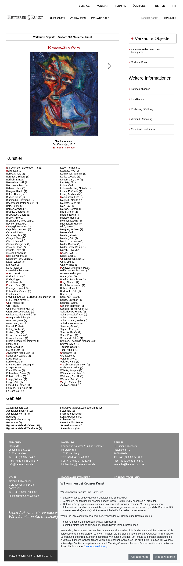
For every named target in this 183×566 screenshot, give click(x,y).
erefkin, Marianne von (73, 364)
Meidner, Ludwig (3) (71, 220)
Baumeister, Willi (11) (17, 182)
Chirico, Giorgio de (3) (18, 244)
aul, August (13, 302)
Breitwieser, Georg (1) (18, 214)
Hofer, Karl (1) (13, 344)
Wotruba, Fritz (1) (69, 379)
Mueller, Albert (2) (70, 235)
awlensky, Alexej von (18, 352)
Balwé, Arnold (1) (15, 173)
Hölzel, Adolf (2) (15, 347)
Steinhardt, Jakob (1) (71, 338)
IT (169, 5)
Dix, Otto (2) (12, 264)
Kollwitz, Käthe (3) (16, 376)
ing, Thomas (68, 282)
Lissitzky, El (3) (68, 182)
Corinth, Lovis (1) (15, 250)
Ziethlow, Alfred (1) (70, 385)
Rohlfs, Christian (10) (71, 299)
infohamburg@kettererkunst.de (78, 464)
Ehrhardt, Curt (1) (15, 276)
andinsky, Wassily (17, 355)
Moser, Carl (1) (68, 232)
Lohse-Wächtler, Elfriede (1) (75, 188)
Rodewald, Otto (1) (70, 291)
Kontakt (102, 5)
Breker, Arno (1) (14, 217)
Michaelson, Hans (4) (71, 223)
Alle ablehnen (139, 556)
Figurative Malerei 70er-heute (22, 428)
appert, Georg (69, 347)
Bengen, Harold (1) (16, 191)
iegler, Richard (69, 382)
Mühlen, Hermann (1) (71, 241)
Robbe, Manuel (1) (70, 288)
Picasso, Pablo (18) (70, 273)
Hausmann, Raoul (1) (18, 323)
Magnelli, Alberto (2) (71, 200)
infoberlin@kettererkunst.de (129, 464)
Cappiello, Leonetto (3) (18, 229)
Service (84, 5)
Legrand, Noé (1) (69, 170)
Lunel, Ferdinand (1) (71, 194)
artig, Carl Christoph (18, 317)
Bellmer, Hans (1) (15, 188)
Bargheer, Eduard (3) (17, 176)
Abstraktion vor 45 (16, 413)
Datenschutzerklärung (95, 546)
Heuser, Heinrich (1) (17, 338)
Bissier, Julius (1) (15, 197)
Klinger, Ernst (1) (15, 367)
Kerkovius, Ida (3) (16, 361)
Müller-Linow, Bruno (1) (73, 247)
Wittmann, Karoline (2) (72, 373)
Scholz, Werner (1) (70, 317)
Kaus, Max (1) (13, 358)
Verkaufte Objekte (150, 38)
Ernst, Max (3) (14, 282)
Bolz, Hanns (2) (14, 206)
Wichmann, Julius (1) (71, 367)
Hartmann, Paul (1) (16, 320)
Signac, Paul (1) (69, 329)
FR (174, 5)
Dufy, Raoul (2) (14, 267)
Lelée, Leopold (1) (70, 176)
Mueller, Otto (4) (69, 238)
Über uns (139, 5)
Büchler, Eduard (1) (16, 223)
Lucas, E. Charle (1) (71, 191)
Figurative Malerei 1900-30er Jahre (79, 407)
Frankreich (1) (13, 294)
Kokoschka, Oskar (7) (18, 373)
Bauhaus (11, 416)
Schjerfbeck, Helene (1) (73, 311)
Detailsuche (170, 18)
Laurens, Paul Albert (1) (19, 388)
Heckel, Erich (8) (15, 326)
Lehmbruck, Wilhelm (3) (73, 173)
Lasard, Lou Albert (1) (18, 385)
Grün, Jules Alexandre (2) (20, 311)
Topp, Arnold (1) (69, 349)
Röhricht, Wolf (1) (69, 302)
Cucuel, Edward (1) (16, 253)
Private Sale (100, 18)
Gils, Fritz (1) (13, 305)
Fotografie (65, 410)
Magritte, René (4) (70, 203)
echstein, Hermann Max (74, 267)
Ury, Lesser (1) (68, 355)
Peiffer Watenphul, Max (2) (74, 270)
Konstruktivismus (69, 416)
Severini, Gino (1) (69, 326)
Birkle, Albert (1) (15, 194)
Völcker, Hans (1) (69, 361)
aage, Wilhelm (15, 379)
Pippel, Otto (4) (68, 276)
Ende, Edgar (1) (15, 279)
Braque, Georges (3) (17, 211)
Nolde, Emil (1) (68, 255)
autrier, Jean (14, 285)
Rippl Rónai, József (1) (72, 285)
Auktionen (57, 18)
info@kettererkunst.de (21, 464)
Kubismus (65, 419)
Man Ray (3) (67, 206)
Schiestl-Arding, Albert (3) (74, 308)
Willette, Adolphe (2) (71, 370)
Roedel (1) (66, 294)
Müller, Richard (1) (70, 244)
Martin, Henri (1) (69, 211)
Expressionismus (15, 419)
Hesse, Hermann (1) (17, 335)
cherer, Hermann (70, 305)
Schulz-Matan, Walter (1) (73, 320)
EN (163, 5)
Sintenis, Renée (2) (70, 332)
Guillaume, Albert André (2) (21, 314)
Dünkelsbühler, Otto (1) (18, 270)
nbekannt (66, 352)
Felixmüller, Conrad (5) (18, 291)
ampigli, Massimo (17, 226)
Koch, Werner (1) (15, 370)
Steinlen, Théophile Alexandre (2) (78, 341)
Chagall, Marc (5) (15, 238)
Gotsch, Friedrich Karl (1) (20, 308)
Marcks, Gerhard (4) (71, 209)
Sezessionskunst (69, 425)
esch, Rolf (67, 253)
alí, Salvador (14, 255)
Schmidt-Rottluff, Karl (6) (73, 314)
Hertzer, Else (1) (15, 332)
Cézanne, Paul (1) (16, 235)
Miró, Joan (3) (67, 226)
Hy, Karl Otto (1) (15, 349)
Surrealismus (67, 428)
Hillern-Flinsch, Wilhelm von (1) (23, 341)
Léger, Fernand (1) (70, 167)
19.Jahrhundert (14, 407)
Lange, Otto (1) (14, 382)
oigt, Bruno (67, 358)
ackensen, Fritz (70, 197)
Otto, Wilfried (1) (69, 264)
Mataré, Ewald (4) (70, 214)
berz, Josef (13, 273)
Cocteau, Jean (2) (16, 247)
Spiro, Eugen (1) (69, 335)
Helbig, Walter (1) (15, 329)
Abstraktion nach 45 (17, 410)
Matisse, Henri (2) (70, 217)
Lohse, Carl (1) (68, 185)
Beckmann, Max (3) (16, 185)
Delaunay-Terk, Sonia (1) (19, 258)
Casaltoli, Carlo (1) (16, 232)
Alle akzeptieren (165, 556)
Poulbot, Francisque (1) (73, 279)
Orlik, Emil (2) (67, 261)
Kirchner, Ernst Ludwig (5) (20, 364)
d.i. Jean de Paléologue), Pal (22, 167)
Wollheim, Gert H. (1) (71, 376)
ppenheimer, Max (71, 258)
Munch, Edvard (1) (70, 250)
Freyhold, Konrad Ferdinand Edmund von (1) (30, 297)
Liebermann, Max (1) (71, 179)
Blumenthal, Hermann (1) (20, 200)
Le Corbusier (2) (15, 391)
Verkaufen (78, 18)
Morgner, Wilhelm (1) (71, 229)
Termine (120, 5)
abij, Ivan (12, 170)
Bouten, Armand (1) (16, 209)
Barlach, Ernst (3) (15, 179)
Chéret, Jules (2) (15, 241)
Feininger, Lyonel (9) (17, 288)
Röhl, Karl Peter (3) (70, 297)
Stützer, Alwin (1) (69, 344)
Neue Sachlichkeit (70, 422)
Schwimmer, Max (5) (71, 323)
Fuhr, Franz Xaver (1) (18, 299)
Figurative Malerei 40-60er (20, 425)
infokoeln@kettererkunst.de (24, 495)
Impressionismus (69, 413)
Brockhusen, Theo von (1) (20, 220)
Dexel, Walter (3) (15, 261)
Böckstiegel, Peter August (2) (22, 203)
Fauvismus (12, 422)
